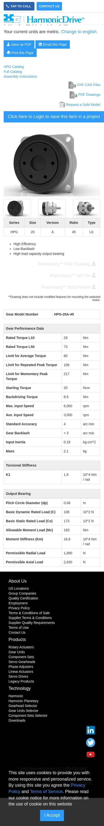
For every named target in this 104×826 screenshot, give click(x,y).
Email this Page (53, 44)
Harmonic (16, 696)
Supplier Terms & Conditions (30, 618)
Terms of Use (19, 628)
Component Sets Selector (28, 715)
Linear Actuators (21, 672)
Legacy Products (21, 681)
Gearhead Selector (23, 706)
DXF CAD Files (84, 85)
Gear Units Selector (23, 711)
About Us (18, 581)
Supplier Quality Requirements (32, 623)
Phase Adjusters (21, 667)
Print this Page (20, 53)
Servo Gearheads (22, 662)
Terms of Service (46, 791)
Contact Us (49, 6)
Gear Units (17, 652)
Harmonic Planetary (24, 701)
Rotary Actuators (21, 647)
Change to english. (79, 31)
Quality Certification (23, 598)
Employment (18, 603)
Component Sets (21, 657)
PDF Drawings (85, 95)
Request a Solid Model (79, 105)
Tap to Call (19, 6)
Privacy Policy (19, 608)
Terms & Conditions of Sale (29, 613)
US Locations (19, 588)
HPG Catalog (14, 67)
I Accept (52, 815)
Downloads (17, 720)
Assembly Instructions (20, 76)
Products (17, 639)
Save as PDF (19, 44)
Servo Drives (18, 676)
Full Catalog (13, 72)
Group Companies (22, 593)
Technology (20, 688)
